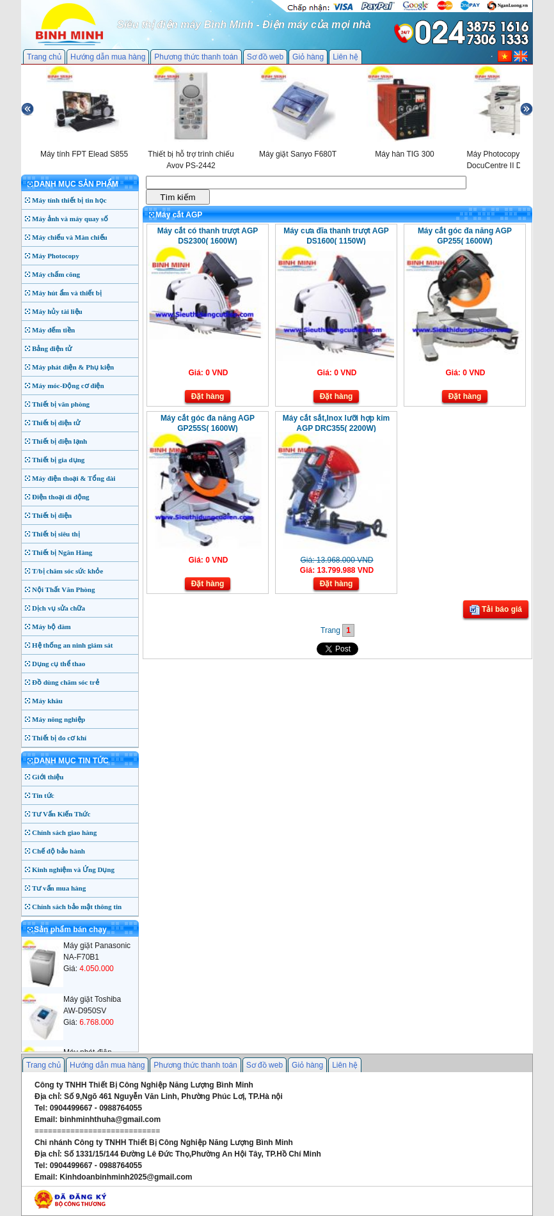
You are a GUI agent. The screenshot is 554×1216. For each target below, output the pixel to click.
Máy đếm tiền (53, 330)
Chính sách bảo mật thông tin (77, 906)
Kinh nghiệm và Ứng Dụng (73, 869)
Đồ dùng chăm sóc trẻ (65, 682)
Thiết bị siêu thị (56, 534)
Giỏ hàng (308, 56)
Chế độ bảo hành (58, 851)
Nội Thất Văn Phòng (63, 589)
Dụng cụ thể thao (58, 663)
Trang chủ (44, 56)
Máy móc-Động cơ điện (68, 385)
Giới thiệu (47, 777)
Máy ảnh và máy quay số (70, 218)
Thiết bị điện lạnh (59, 441)
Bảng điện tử (52, 348)
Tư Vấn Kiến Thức (61, 814)
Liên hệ (345, 56)
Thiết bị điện (52, 515)
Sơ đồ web (265, 56)
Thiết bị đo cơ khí (59, 738)
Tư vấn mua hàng (59, 888)
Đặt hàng (208, 396)
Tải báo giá (496, 610)
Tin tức (43, 795)
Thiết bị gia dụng (58, 460)
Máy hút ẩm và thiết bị (67, 293)
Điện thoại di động (61, 497)
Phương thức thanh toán (195, 56)
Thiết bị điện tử (56, 422)
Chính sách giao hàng (64, 832)
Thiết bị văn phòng (61, 404)
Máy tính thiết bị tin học (69, 200)
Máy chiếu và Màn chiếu (69, 237)
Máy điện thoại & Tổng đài (73, 478)
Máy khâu (47, 701)
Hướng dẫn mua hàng (107, 56)
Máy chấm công (56, 274)
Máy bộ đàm (51, 626)
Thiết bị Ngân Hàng (62, 552)
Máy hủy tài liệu (57, 311)
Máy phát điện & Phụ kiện (73, 367)
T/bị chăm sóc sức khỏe (67, 571)
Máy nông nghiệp (58, 719)
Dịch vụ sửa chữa (58, 608)
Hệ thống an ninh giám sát (72, 645)
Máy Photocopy (55, 256)
